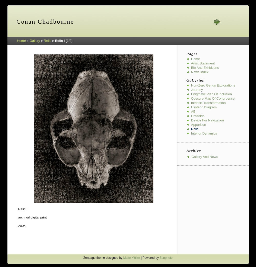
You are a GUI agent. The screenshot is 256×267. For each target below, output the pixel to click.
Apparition (198, 125)
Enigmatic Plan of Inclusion (211, 94)
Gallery (34, 41)
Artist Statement (203, 63)
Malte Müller (131, 258)
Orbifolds (197, 116)
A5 (193, 111)
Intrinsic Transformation (208, 103)
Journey (197, 90)
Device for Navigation (207, 120)
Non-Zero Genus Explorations (213, 85)
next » (217, 22)
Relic (47, 41)
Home (21, 41)
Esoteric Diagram (204, 107)
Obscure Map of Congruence (213, 98)
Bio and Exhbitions (205, 68)
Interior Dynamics (204, 133)
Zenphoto (166, 258)
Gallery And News (204, 157)
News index (200, 72)
